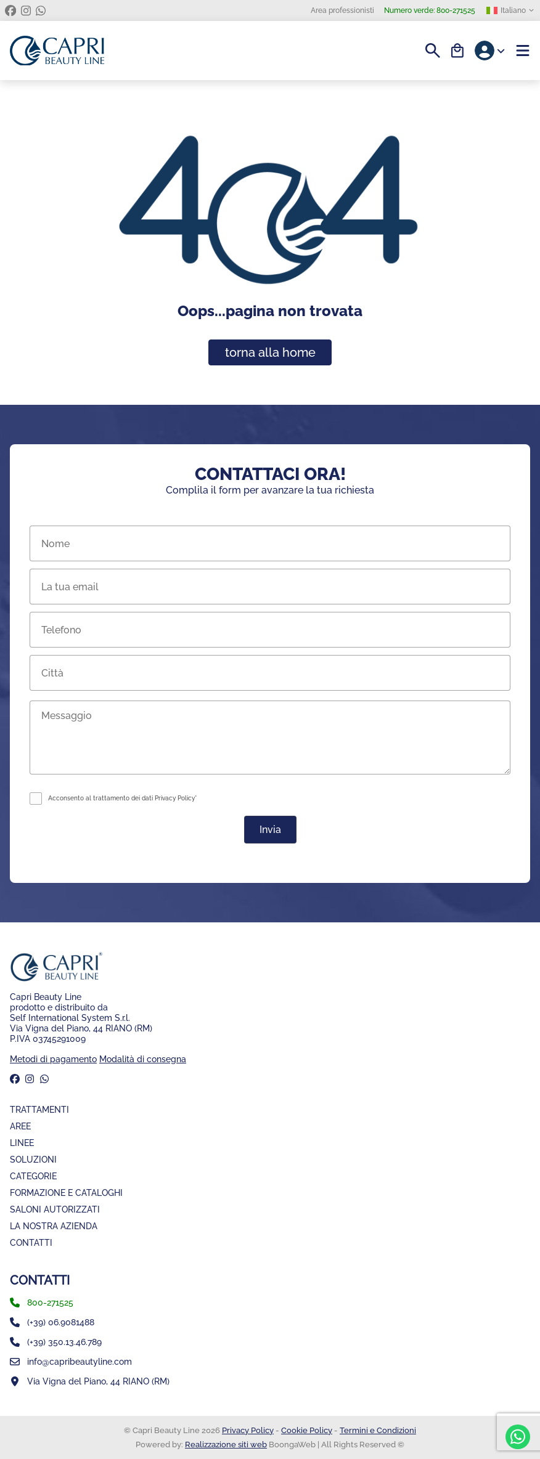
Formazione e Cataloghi (66, 1192)
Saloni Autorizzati (55, 1209)
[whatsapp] (41, 10)
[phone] (270, 1302)
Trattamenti (39, 1109)
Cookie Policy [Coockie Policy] (306, 1430)
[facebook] (10, 10)
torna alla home (270, 352)
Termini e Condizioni (378, 1430)
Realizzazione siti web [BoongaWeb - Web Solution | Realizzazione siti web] (226, 1444)
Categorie (33, 1176)
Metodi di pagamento (53, 1059)
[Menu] (522, 50)
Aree (20, 1126)
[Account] (490, 50)
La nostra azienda (53, 1226)
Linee (22, 1142)
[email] (270, 1362)
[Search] (432, 50)
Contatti (31, 1242)
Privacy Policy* (176, 798)
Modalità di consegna (142, 1059)
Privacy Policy (248, 1430)
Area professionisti (342, 10)
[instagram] (26, 10)
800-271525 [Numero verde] (429, 10)
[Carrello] (457, 50)
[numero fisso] (270, 1322)
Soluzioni (33, 1159)
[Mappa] (270, 1381)
